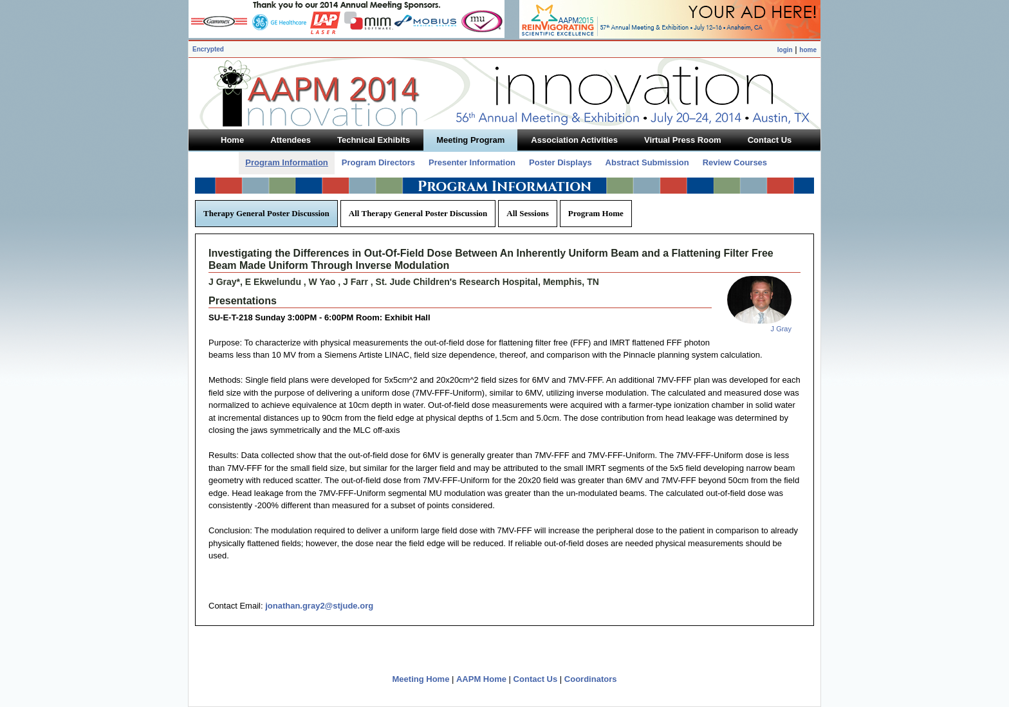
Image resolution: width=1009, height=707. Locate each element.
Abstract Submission (647, 162)
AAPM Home (481, 679)
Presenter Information (472, 162)
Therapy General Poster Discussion (266, 213)
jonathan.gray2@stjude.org (319, 606)
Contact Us (536, 679)
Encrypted (208, 49)
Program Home (596, 213)
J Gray (781, 329)
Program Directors (378, 162)
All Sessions (527, 213)
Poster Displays (560, 162)
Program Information (286, 162)
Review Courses (735, 162)
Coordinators (590, 679)
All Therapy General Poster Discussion (418, 213)
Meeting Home (421, 679)
